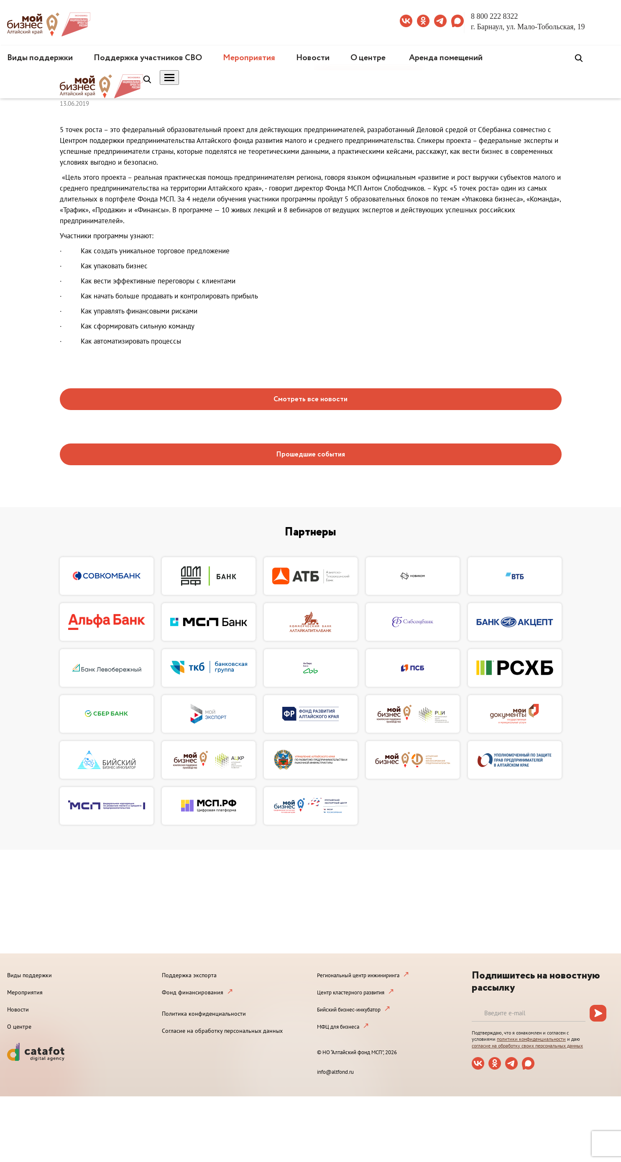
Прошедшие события (310, 454)
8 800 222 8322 (494, 16)
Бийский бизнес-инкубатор (349, 1009)
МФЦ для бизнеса (338, 1026)
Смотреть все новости (310, 399)
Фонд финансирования (192, 992)
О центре (368, 58)
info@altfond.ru (335, 1071)
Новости (313, 58)
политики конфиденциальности (531, 1039)
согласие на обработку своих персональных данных (527, 1045)
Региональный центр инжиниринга (358, 975)
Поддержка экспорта (189, 975)
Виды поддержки (40, 58)
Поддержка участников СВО (148, 58)
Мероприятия (249, 58)
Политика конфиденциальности (204, 1013)
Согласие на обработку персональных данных (222, 1031)
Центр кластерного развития (350, 992)
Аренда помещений (446, 58)
